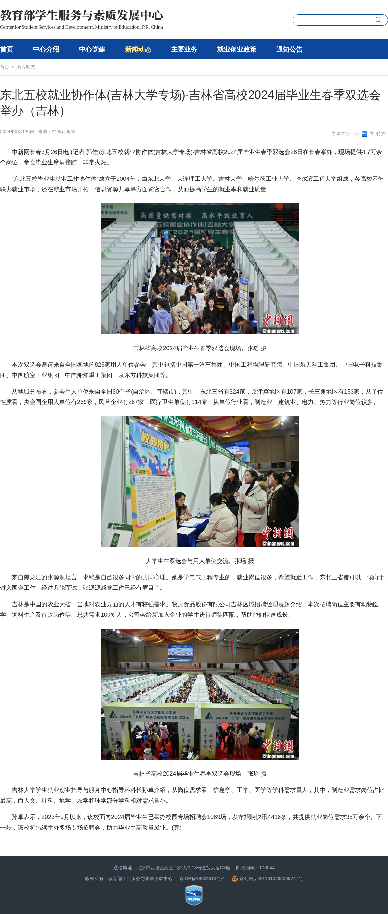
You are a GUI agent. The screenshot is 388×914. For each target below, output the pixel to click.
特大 (381, 133)
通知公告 (289, 49)
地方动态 (25, 67)
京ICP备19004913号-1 (202, 878)
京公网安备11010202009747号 (267, 878)
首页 (6, 49)
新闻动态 (138, 49)
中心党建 (92, 49)
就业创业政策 (236, 49)
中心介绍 (46, 49)
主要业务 (184, 49)
